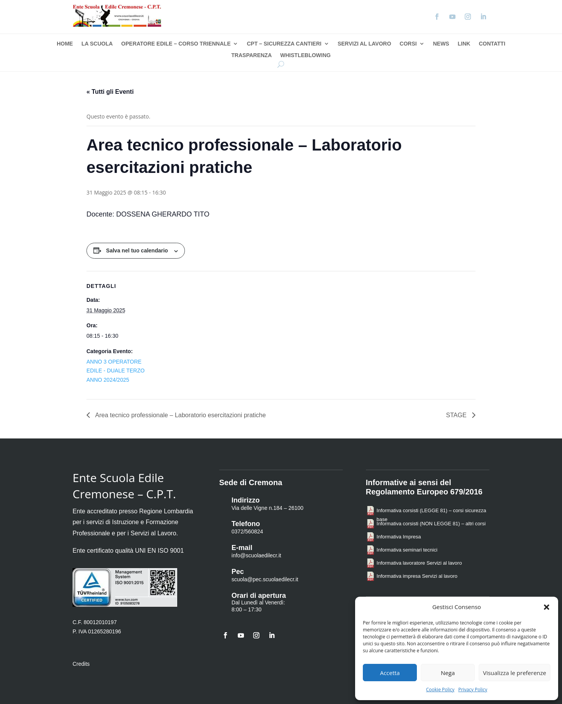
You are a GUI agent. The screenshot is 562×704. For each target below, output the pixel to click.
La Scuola (97, 44)
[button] (546, 607)
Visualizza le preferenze (514, 673)
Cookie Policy (440, 689)
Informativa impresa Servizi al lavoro (417, 576)
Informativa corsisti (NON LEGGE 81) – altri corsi (431, 523)
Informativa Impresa (399, 537)
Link (464, 44)
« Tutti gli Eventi (110, 91)
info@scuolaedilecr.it (256, 555)
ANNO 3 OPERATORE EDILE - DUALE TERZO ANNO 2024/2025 (115, 371)
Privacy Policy (472, 689)
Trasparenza (251, 55)
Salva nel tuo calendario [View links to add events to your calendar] (137, 250)
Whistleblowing (305, 55)
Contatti (492, 44)
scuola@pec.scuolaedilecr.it (265, 579)
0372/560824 (247, 531)
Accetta (389, 673)
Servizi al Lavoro (364, 44)
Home (65, 44)
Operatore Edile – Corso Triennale (175, 44)
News (441, 44)
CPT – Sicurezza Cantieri (284, 44)
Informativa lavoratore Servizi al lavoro (419, 563)
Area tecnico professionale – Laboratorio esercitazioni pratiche (180, 415)
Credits (81, 664)
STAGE (457, 415)
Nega (448, 673)
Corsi (407, 44)
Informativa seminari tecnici (407, 550)
